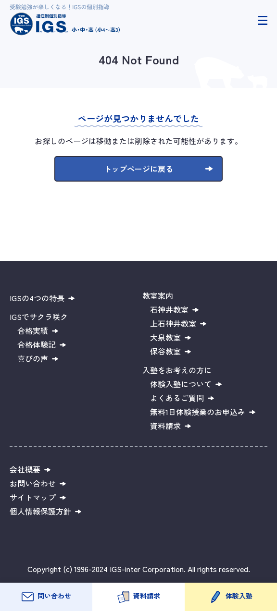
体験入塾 (239, 595)
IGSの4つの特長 (37, 298)
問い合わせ (54, 595)
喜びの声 (32, 358)
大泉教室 (165, 337)
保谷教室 (165, 351)
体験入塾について (181, 384)
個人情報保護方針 (40, 511)
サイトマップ (33, 497)
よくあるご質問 (177, 397)
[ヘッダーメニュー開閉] (262, 20)
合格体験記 (36, 344)
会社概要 (25, 469)
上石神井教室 (173, 323)
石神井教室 (169, 309)
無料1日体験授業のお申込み (197, 411)
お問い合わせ (33, 483)
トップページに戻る (138, 168)
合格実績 (32, 330)
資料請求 (146, 595)
